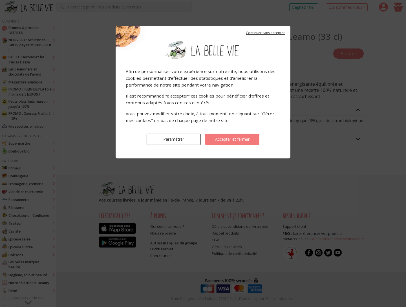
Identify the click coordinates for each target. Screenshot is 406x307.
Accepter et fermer (232, 139)
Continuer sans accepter (265, 32)
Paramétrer (173, 139)
